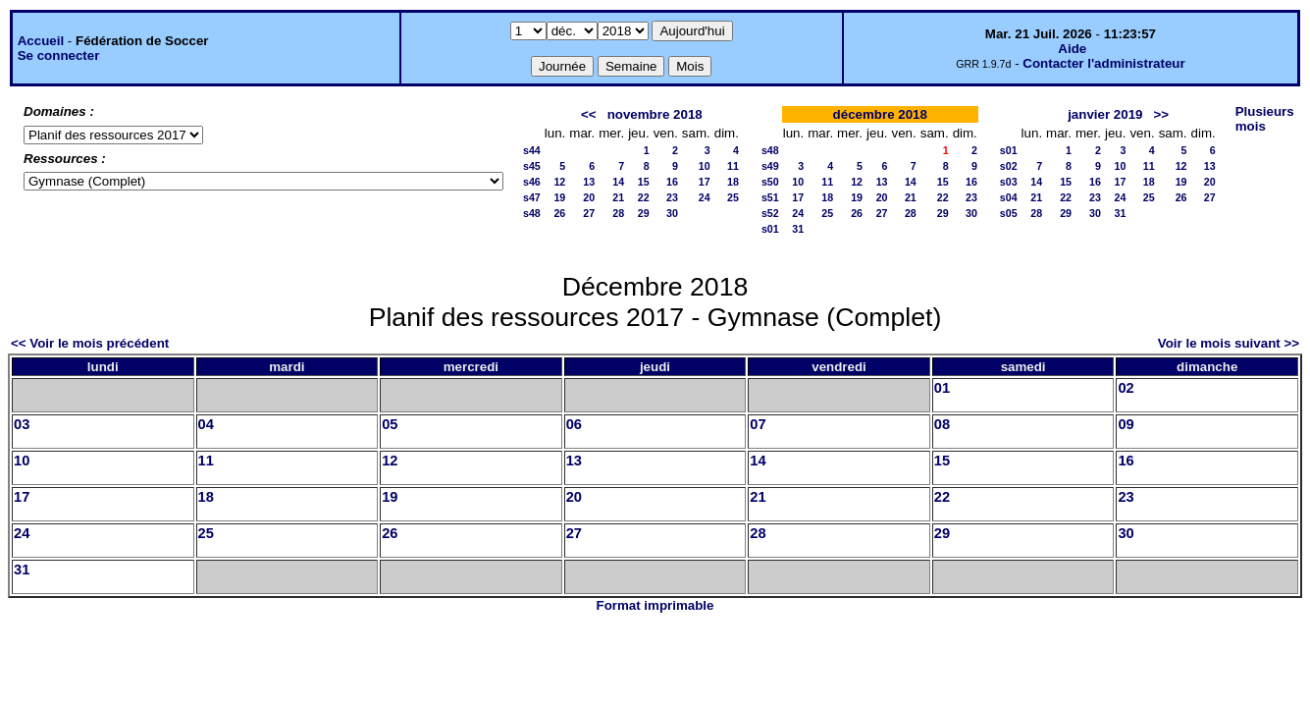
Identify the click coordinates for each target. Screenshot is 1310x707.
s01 (770, 229)
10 (704, 166)
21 (618, 197)
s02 (1009, 166)
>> (1162, 114)
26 (559, 213)
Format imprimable (655, 605)
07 (757, 424)
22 (644, 197)
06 (574, 424)
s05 (1009, 213)
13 (589, 182)
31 (798, 229)
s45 (532, 166)
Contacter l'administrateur (1103, 63)
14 (618, 182)
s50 (770, 182)
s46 (532, 182)
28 (618, 213)
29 (644, 213)
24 (704, 197)
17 (704, 182)
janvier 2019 (1105, 114)
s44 (532, 150)
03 (21, 424)
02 (1125, 388)
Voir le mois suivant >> (1228, 343)
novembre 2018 (655, 114)
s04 (1009, 197)
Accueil (41, 40)
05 (389, 424)
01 (942, 388)
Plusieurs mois (1264, 119)
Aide (1072, 48)
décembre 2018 (880, 114)
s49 (770, 166)
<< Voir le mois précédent (90, 343)
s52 (770, 213)
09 (1125, 424)
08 (942, 424)
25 (733, 197)
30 (672, 213)
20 (589, 197)
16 (672, 182)
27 (589, 213)
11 (733, 166)
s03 (1009, 182)
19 (559, 197)
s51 (770, 197)
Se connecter (59, 55)
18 (733, 182)
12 (559, 182)
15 (644, 182)
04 (206, 424)
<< (589, 114)
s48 (532, 213)
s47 (532, 197)
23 (672, 197)
